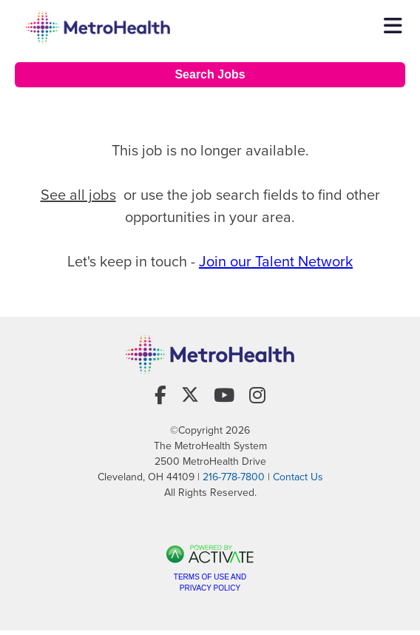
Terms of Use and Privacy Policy (210, 582)
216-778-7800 (234, 477)
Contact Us (298, 477)
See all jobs (78, 195)
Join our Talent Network (276, 261)
